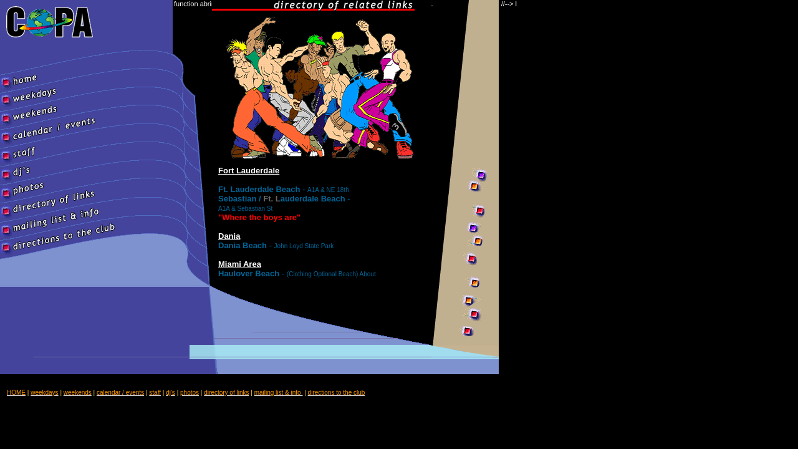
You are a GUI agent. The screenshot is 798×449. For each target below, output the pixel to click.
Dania (229, 236)
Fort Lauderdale (248, 170)
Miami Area (239, 264)
